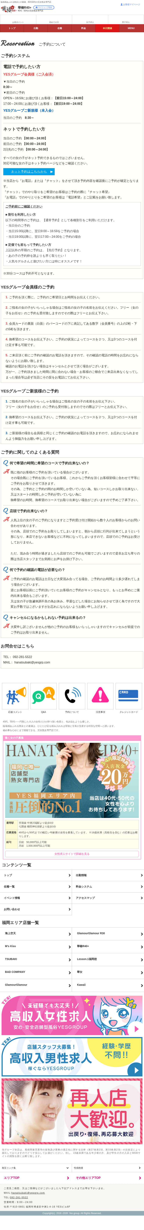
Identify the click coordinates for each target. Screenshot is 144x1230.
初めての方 (54, 22)
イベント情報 (12, 897)
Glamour (16, 984)
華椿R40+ (83, 946)
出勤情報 (81, 875)
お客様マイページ (130, 4)
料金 (83, 28)
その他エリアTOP (88, 1177)
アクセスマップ (85, 897)
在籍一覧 (9, 886)
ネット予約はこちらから (29, 171)
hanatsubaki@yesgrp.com (32, 662)
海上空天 (10, 933)
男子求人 (126, 22)
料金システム (84, 886)
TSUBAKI (11, 959)
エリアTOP (11, 1177)
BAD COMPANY (15, 971)
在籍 (59, 28)
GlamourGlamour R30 (91, 933)
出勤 (35, 28)
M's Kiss (10, 946)
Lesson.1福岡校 (87, 959)
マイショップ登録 (44, 7)
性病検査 (78, 1168)
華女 (79, 971)
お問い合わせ (12, 909)
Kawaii (81, 984)
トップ (11, 28)
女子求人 (90, 22)
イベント (107, 28)
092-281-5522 (22, 657)
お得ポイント (18, 22)
